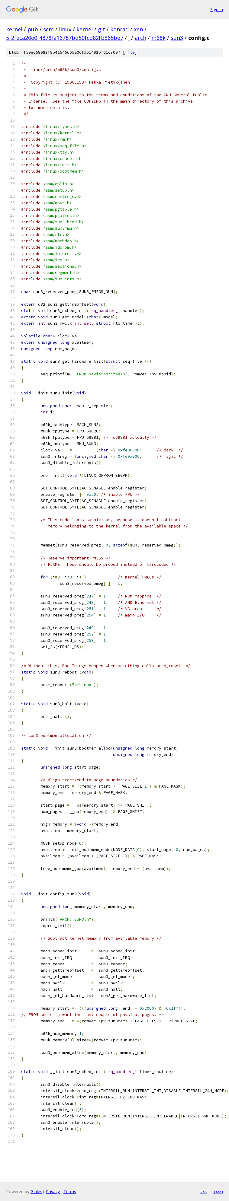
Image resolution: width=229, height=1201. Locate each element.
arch (140, 37)
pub (32, 29)
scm (48, 29)
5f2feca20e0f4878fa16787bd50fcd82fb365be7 (64, 37)
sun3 (177, 37)
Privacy (53, 1191)
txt (203, 1191)
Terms (69, 1191)
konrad (119, 29)
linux (65, 29)
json (218, 1191)
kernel (14, 29)
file (130, 52)
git (101, 29)
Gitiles (36, 1191)
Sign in (216, 9)
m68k (158, 37)
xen (138, 29)
